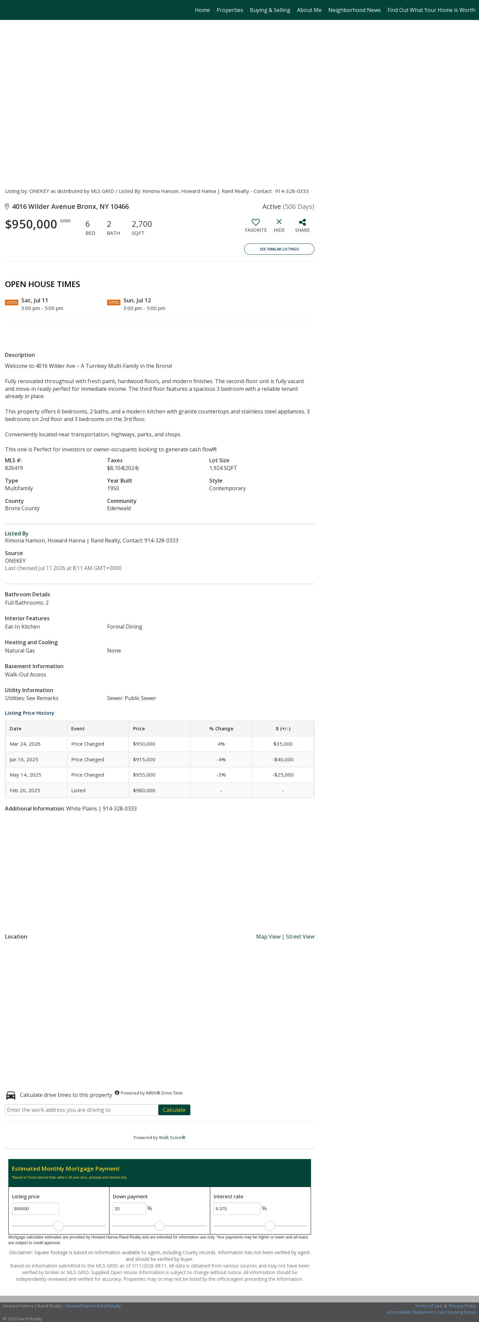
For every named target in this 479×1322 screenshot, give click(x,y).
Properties (230, 10)
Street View (300, 936)
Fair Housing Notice (457, 1312)
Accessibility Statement (410, 1312)
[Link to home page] (8, 10)
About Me (309, 10)
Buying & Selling (270, 10)
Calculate (174, 1109)
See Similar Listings (279, 248)
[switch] (255, 228)
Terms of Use (428, 1306)
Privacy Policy (462, 1306)
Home (202, 10)
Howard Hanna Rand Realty (93, 1306)
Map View (268, 936)
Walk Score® (172, 1137)
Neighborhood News (354, 10)
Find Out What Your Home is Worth (431, 10)
